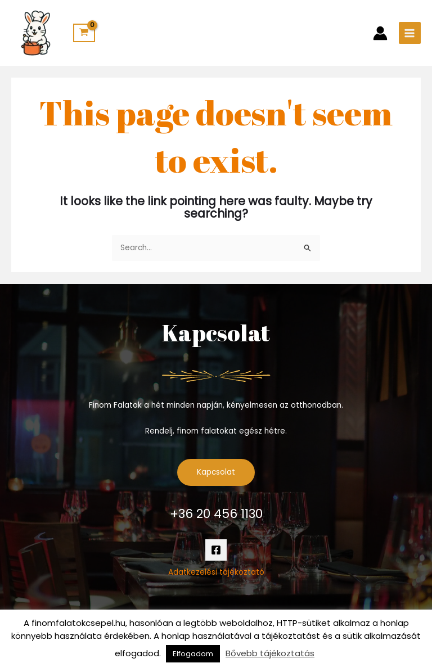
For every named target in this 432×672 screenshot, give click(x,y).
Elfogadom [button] (193, 653)
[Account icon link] (380, 33)
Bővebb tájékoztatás (270, 653)
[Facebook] (216, 550)
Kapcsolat (216, 472)
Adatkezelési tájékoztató (216, 572)
